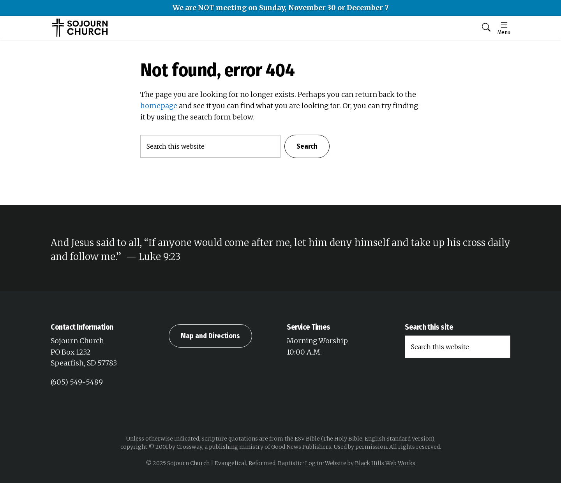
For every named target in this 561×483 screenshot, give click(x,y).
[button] (486, 28)
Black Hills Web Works (385, 463)
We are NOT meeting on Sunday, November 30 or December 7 (281, 7)
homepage (158, 105)
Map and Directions (210, 336)
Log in (313, 463)
